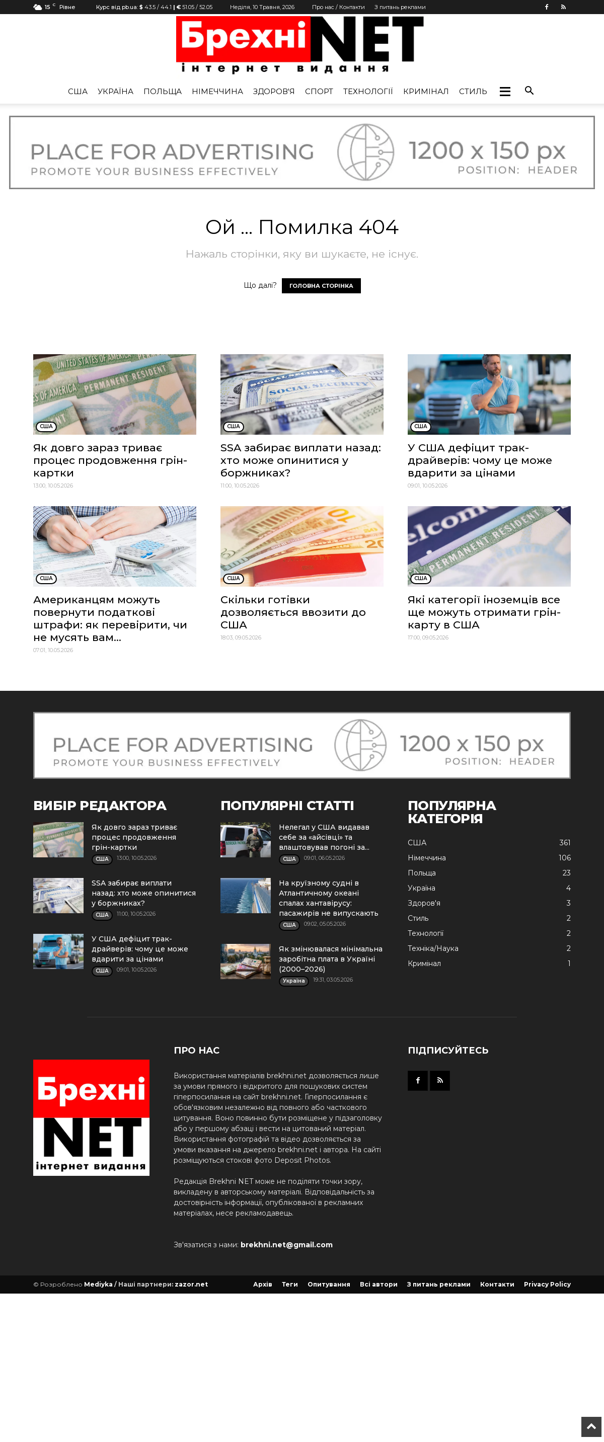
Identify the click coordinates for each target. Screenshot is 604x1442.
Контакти (497, 1284)
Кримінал (426, 91)
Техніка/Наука (433, 948)
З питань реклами (400, 7)
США (78, 91)
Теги (290, 1284)
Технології (368, 91)
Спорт (319, 91)
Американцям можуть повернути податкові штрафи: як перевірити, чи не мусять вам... (110, 618)
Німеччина (217, 91)
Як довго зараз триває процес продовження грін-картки (110, 460)
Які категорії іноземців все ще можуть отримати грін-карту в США (484, 612)
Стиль (473, 91)
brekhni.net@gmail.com (287, 1244)
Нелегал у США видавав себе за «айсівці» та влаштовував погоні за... (324, 837)
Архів (262, 1284)
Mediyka (98, 1284)
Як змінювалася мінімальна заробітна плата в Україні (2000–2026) (331, 959)
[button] (504, 91)
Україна (115, 91)
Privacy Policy (547, 1284)
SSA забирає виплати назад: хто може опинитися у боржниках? (300, 460)
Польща (162, 91)
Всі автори (379, 1284)
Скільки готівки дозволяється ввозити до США (293, 612)
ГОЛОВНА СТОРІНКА (321, 285)
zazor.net (191, 1284)
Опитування (329, 1284)
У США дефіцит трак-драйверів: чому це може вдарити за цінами (480, 460)
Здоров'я (274, 91)
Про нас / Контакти (338, 7)
